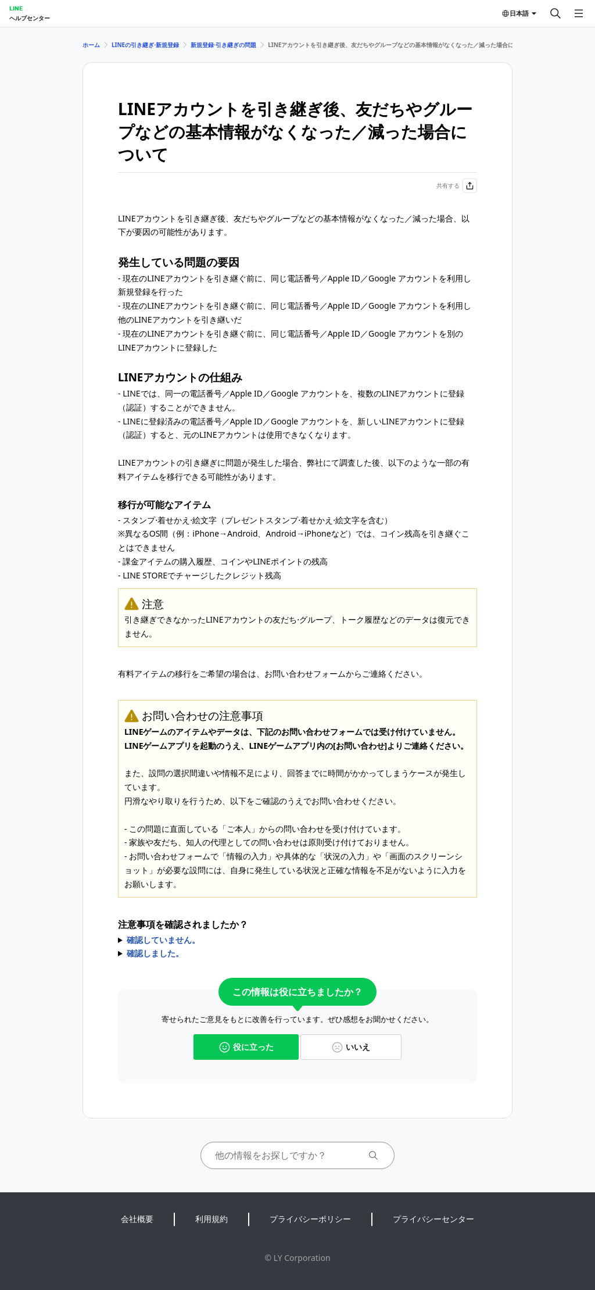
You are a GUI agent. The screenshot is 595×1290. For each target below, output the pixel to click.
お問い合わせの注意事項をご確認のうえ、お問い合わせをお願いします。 (297, 940)
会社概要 (137, 1218)
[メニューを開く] (578, 13)
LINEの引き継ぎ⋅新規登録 (145, 45)
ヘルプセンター (29, 18)
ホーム (91, 45)
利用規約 (211, 1218)
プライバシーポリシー (310, 1218)
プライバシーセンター (433, 1218)
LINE (16, 8)
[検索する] (555, 13)
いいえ (351, 1046)
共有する (456, 185)
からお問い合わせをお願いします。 (297, 953)
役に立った (246, 1046)
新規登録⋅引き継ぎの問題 (223, 45)
